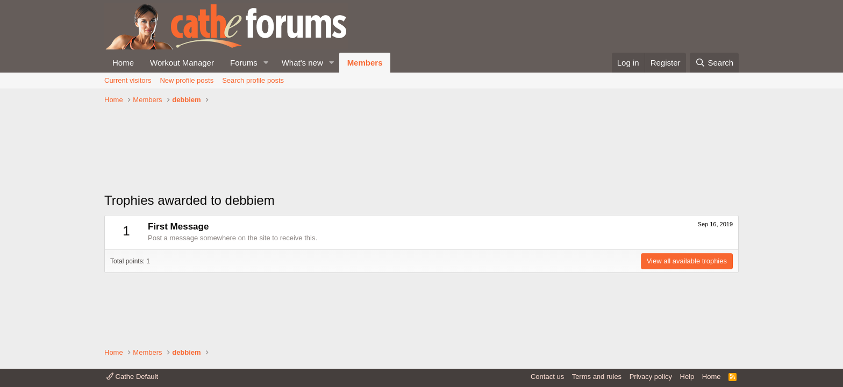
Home (123, 62)
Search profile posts (253, 80)
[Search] (714, 63)
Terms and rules (596, 376)
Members (365, 62)
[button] (266, 63)
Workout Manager (182, 62)
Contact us (547, 376)
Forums (244, 62)
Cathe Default (132, 376)
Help (687, 376)
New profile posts (186, 80)
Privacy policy (651, 376)
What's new (302, 62)
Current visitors (127, 80)
